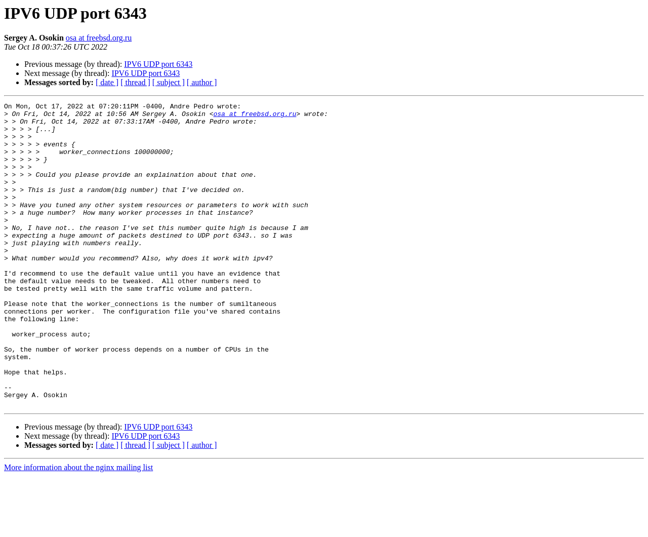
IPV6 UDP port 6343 (158, 64)
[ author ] (202, 82)
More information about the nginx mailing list (78, 528)
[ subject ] (168, 82)
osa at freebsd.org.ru (99, 37)
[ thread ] (135, 82)
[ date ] (107, 82)
